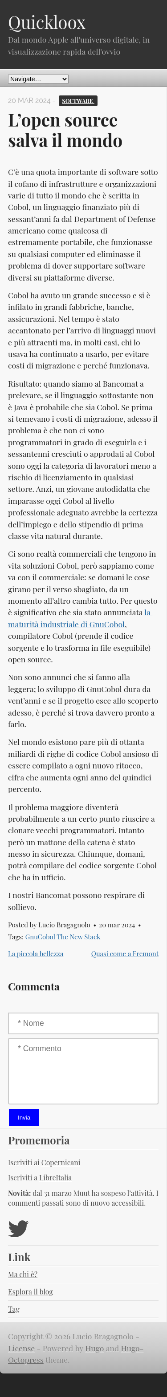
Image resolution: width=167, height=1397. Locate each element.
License (21, 1348)
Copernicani (61, 1162)
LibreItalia (55, 1177)
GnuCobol (40, 936)
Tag (14, 1309)
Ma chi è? (22, 1274)
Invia (24, 1117)
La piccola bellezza (35, 953)
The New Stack (78, 936)
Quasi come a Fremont (125, 953)
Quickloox (47, 21)
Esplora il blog (30, 1291)
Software (78, 100)
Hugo (94, 1348)
